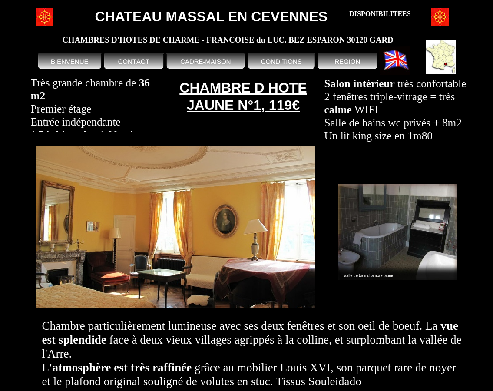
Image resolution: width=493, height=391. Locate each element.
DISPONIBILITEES (379, 13)
